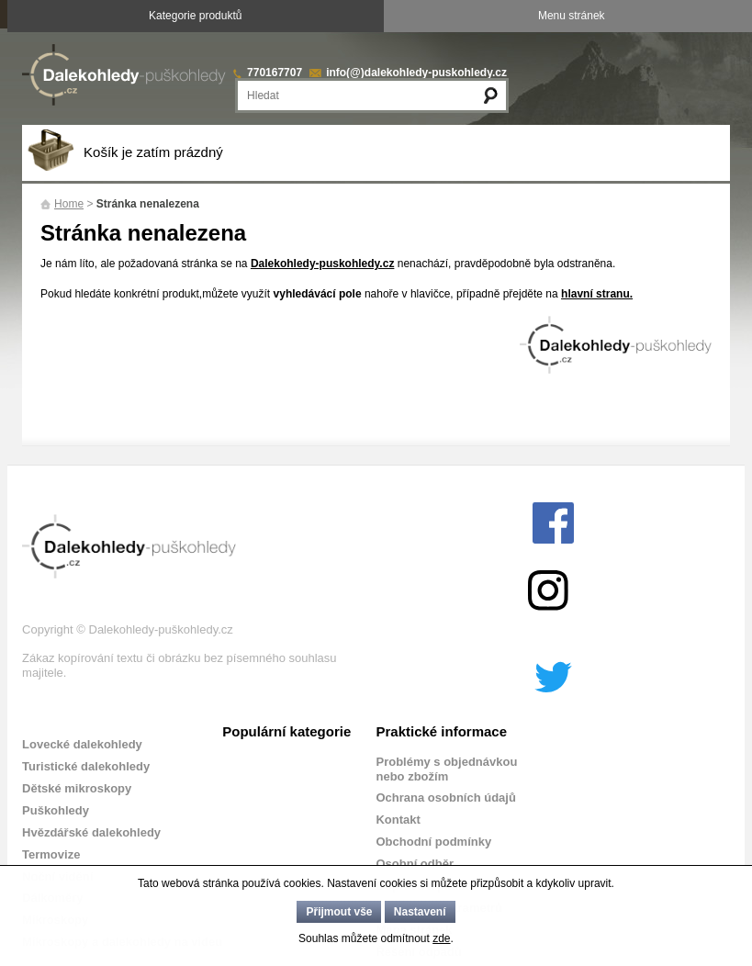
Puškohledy (55, 810)
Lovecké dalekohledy (82, 744)
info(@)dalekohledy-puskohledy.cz (416, 72)
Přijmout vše (339, 911)
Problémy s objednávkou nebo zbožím (446, 769)
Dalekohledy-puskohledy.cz (323, 263)
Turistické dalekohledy (86, 766)
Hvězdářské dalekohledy (91, 832)
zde (441, 938)
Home (69, 203)
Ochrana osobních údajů (445, 797)
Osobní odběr (415, 864)
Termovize (51, 854)
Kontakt (398, 819)
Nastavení (420, 911)
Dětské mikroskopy (76, 788)
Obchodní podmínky (433, 841)
